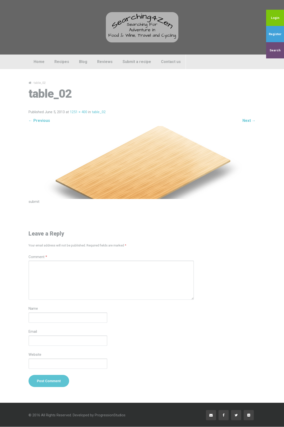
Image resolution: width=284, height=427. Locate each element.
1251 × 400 (78, 112)
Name (33, 309)
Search (275, 50)
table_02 (99, 112)
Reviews (105, 61)
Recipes (61, 61)
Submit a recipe (137, 61)
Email (33, 332)
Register (275, 34)
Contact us (171, 61)
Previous (39, 120)
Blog (83, 61)
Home (39, 61)
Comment (38, 257)
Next (249, 120)
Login (275, 18)
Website (35, 355)
